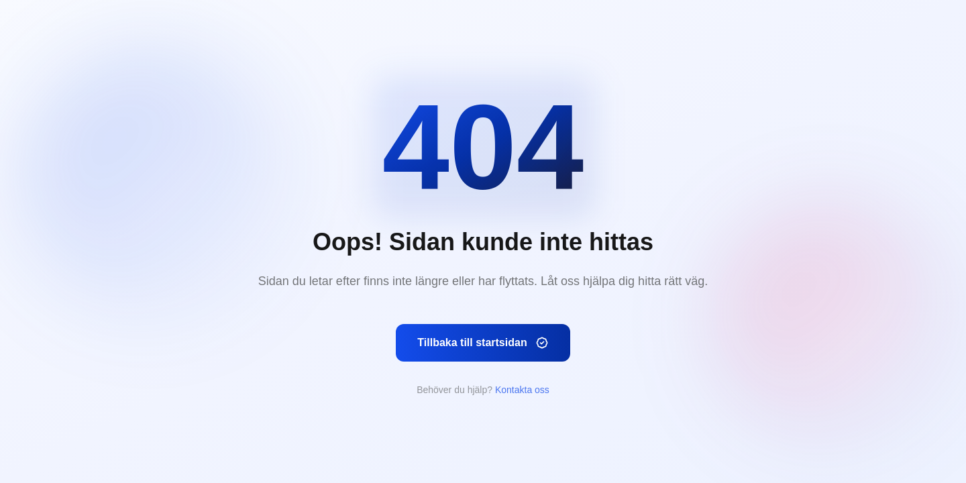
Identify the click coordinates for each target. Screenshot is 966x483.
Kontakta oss (522, 389)
